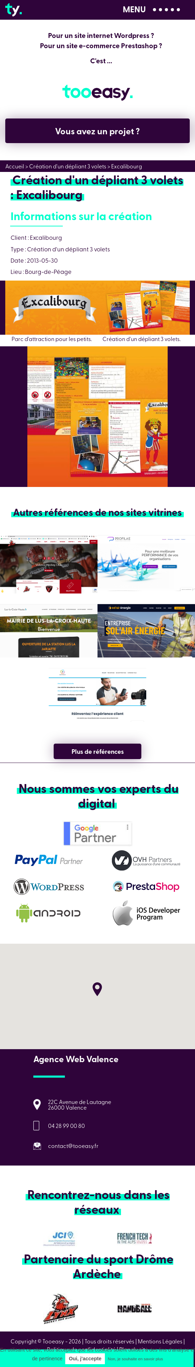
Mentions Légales (160, 1341)
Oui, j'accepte (85, 1358)
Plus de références (98, 751)
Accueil (14, 166)
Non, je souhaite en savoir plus (135, 1359)
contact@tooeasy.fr (73, 1145)
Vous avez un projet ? (97, 130)
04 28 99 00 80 (66, 1125)
